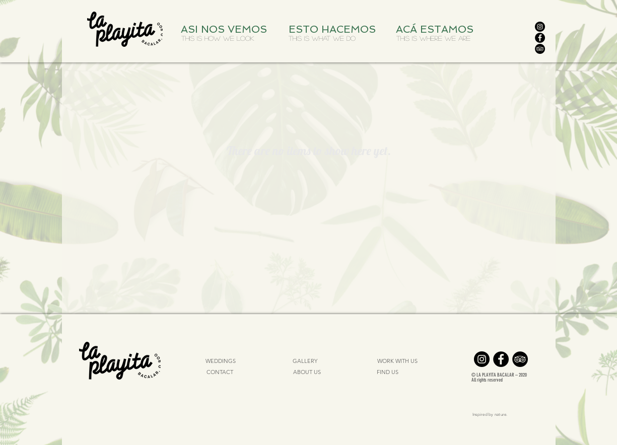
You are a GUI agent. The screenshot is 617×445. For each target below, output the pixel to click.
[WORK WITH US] (398, 361)
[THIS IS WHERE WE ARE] (433, 38)
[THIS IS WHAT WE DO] (322, 38)
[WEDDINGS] (221, 361)
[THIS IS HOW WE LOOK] (217, 38)
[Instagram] (540, 27)
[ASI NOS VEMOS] (226, 29)
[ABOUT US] (307, 372)
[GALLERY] (305, 361)
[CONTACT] (220, 372)
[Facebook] (540, 38)
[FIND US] (388, 372)
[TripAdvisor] (540, 49)
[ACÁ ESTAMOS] (437, 29)
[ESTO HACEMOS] (334, 29)
